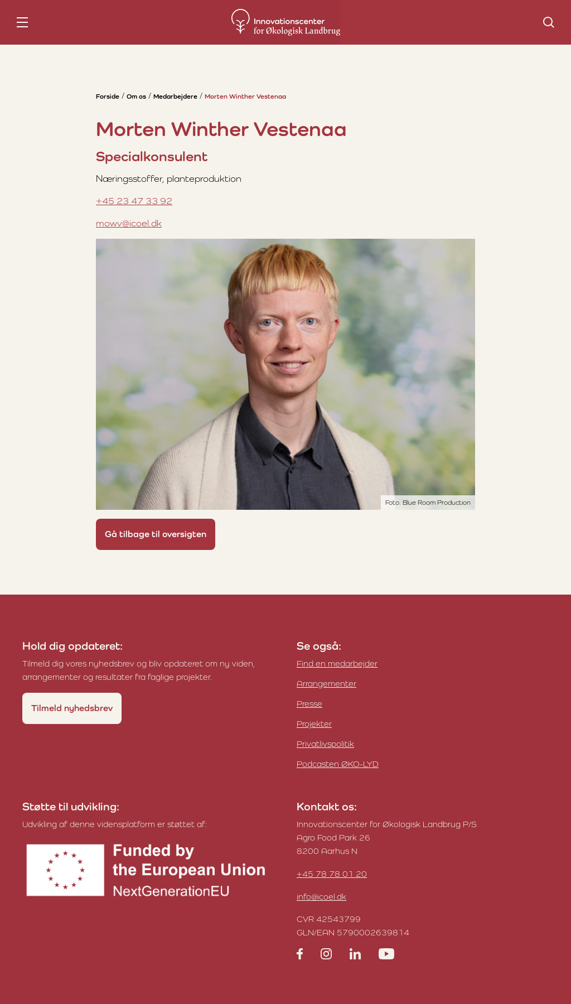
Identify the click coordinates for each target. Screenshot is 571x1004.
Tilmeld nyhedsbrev (72, 708)
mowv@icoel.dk (129, 223)
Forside (107, 96)
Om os (136, 96)
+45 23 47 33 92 (134, 200)
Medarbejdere (175, 96)
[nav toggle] (22, 22)
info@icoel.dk (321, 896)
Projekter (314, 723)
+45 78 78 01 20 (332, 874)
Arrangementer (326, 683)
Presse (309, 703)
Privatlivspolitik (325, 744)
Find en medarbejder (337, 663)
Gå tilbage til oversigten (155, 534)
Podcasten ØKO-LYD (338, 764)
